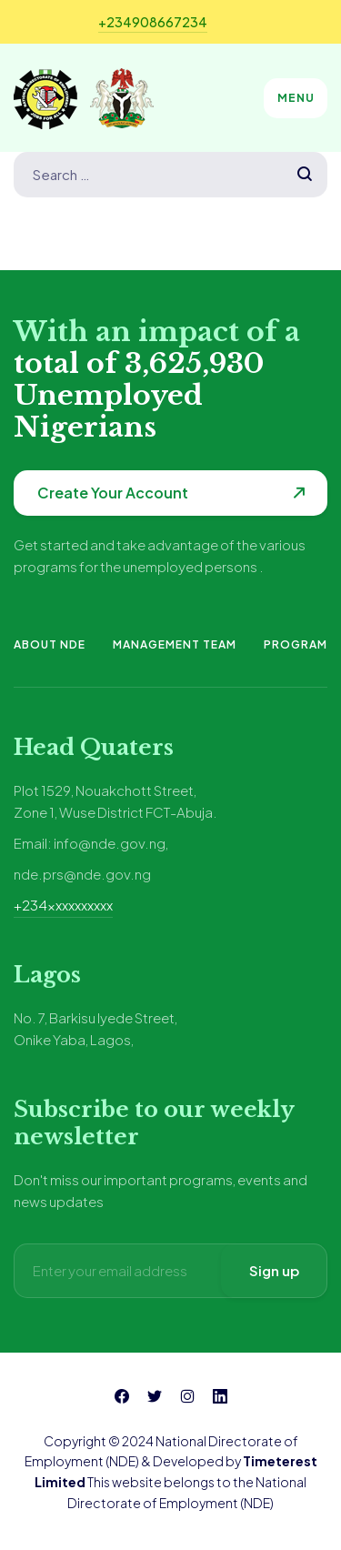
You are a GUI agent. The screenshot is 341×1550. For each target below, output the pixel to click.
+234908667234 (152, 22)
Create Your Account (112, 492)
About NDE (49, 644)
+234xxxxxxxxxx (63, 904)
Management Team (174, 644)
